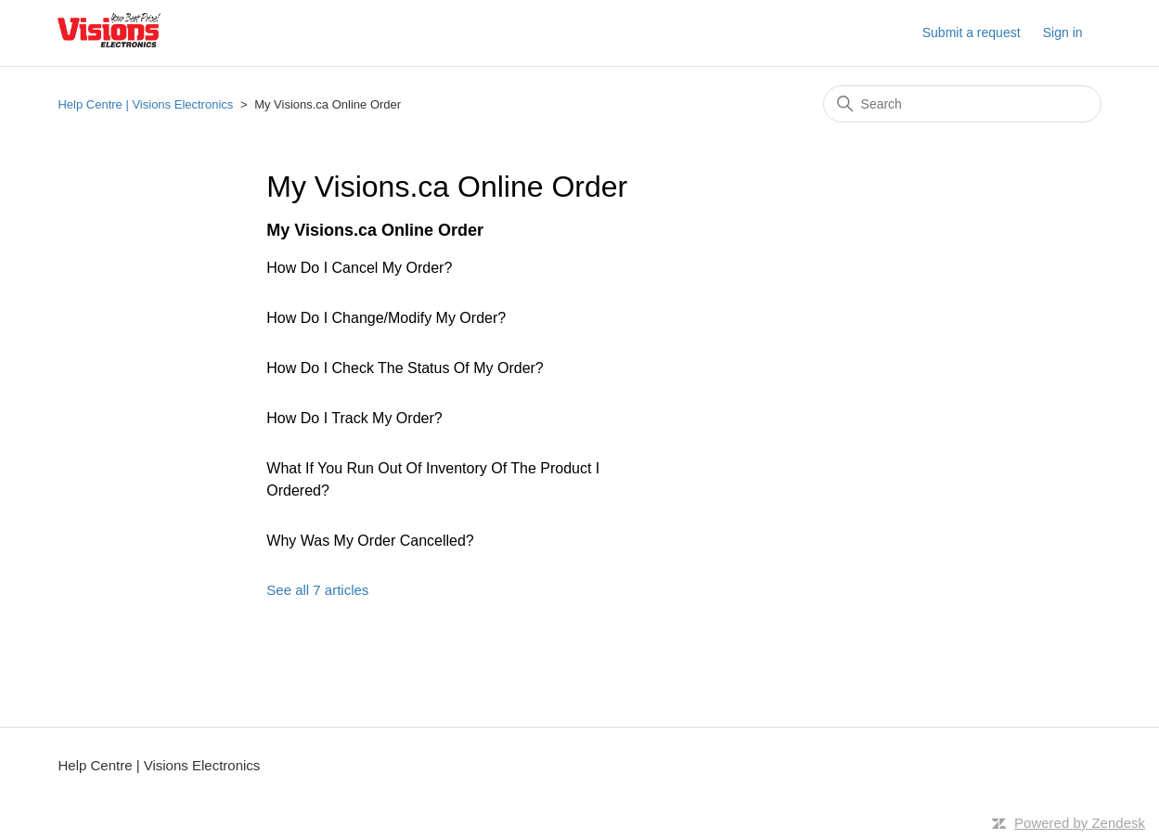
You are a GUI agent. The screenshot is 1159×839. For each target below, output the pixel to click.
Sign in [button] (1063, 32)
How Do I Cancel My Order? (359, 268)
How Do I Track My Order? (354, 418)
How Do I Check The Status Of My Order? (404, 368)
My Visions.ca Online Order (374, 230)
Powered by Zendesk (1079, 823)
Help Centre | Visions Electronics (145, 104)
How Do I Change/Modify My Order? (386, 318)
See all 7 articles (317, 590)
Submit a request (971, 32)
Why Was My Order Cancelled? (369, 541)
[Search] (962, 104)
